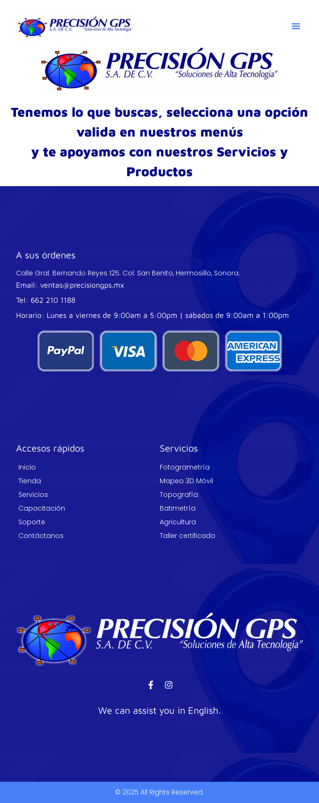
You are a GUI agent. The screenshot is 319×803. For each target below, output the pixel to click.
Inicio (27, 467)
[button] (296, 26)
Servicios (33, 494)
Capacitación (41, 508)
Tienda (29, 481)
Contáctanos (41, 535)
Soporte (31, 522)
